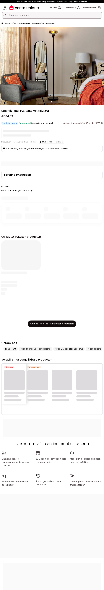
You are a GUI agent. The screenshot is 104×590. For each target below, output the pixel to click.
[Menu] (4, 6)
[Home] (2, 23)
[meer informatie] (102, 123)
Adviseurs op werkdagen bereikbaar (15, 483)
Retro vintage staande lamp (69, 349)
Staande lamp (48, 23)
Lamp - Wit (10, 349)
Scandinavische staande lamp (35, 349)
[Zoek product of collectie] (5, 15)
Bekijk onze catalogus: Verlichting (16, 190)
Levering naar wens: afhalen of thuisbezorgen (86, 483)
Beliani (34, 142)
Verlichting (36, 23)
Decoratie (8, 23)
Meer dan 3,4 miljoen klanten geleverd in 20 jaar (85, 460)
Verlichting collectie (22, 23)
